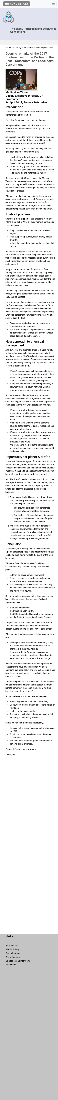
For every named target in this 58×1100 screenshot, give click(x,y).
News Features (13, 957)
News (38, 48)
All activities (11, 945)
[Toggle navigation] (53, 4)
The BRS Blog (12, 949)
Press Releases (13, 953)
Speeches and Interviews (18, 961)
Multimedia (11, 964)
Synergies (19, 48)
